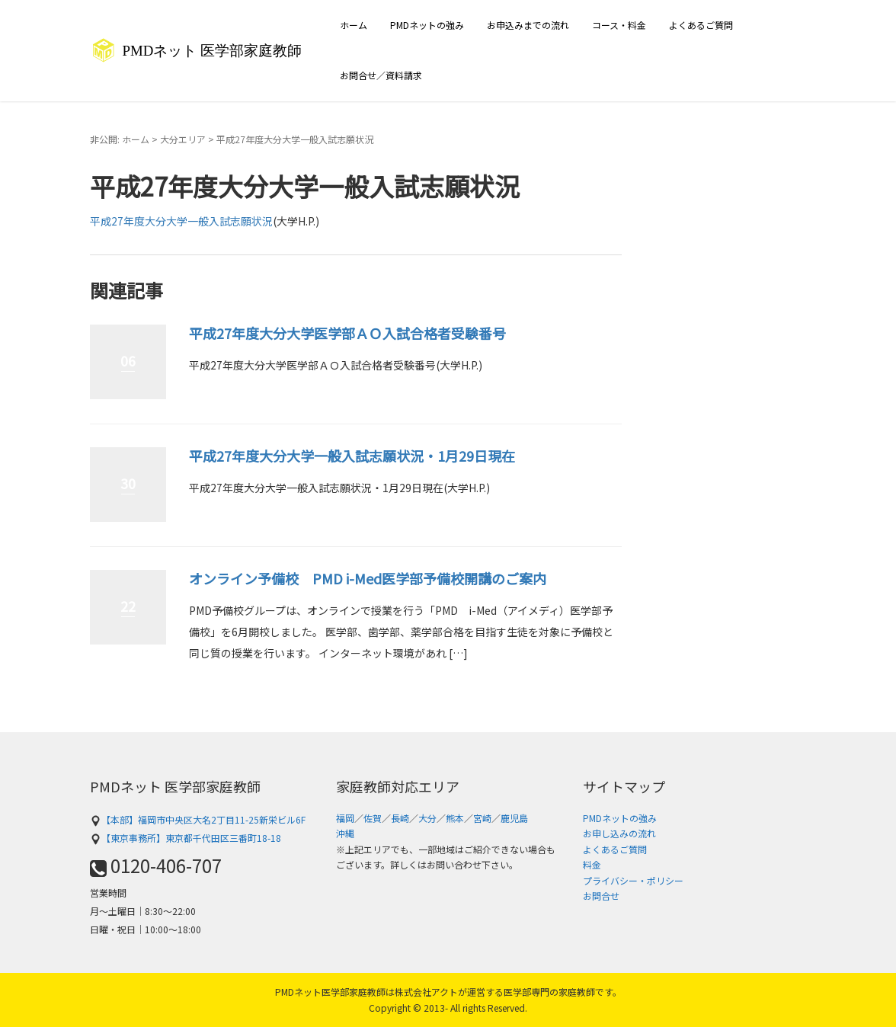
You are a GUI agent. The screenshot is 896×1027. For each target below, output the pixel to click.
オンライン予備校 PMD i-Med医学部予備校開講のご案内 (367, 578)
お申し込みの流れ (619, 833)
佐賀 (372, 817)
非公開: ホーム (119, 139)
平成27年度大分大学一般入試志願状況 (181, 221)
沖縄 (345, 833)
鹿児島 (514, 817)
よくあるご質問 (701, 24)
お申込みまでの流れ (528, 24)
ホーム (353, 24)
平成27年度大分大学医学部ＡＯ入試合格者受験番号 (347, 333)
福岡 (345, 817)
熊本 (455, 817)
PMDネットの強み (427, 24)
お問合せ (601, 895)
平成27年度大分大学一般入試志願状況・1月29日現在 (352, 456)
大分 (427, 817)
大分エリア (183, 139)
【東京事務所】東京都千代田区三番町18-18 (185, 837)
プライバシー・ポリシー (633, 880)
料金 (592, 864)
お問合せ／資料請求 (381, 75)
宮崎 (482, 817)
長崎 (400, 817)
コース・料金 (619, 24)
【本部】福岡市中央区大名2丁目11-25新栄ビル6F (198, 819)
